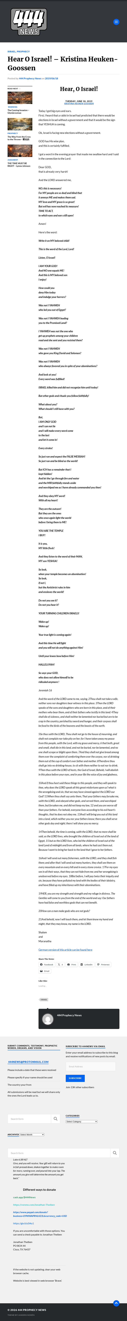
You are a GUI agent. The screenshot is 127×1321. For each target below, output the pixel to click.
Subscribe (75, 1078)
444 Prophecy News (30, 78)
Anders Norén (26, 1315)
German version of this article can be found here (65, 949)
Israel (12, 51)
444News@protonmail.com (28, 1061)
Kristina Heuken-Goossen (79, 103)
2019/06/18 (51, 78)
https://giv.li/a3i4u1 (23, 1222)
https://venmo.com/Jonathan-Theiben (34, 1204)
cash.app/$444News (24, 1196)
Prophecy (23, 51)
